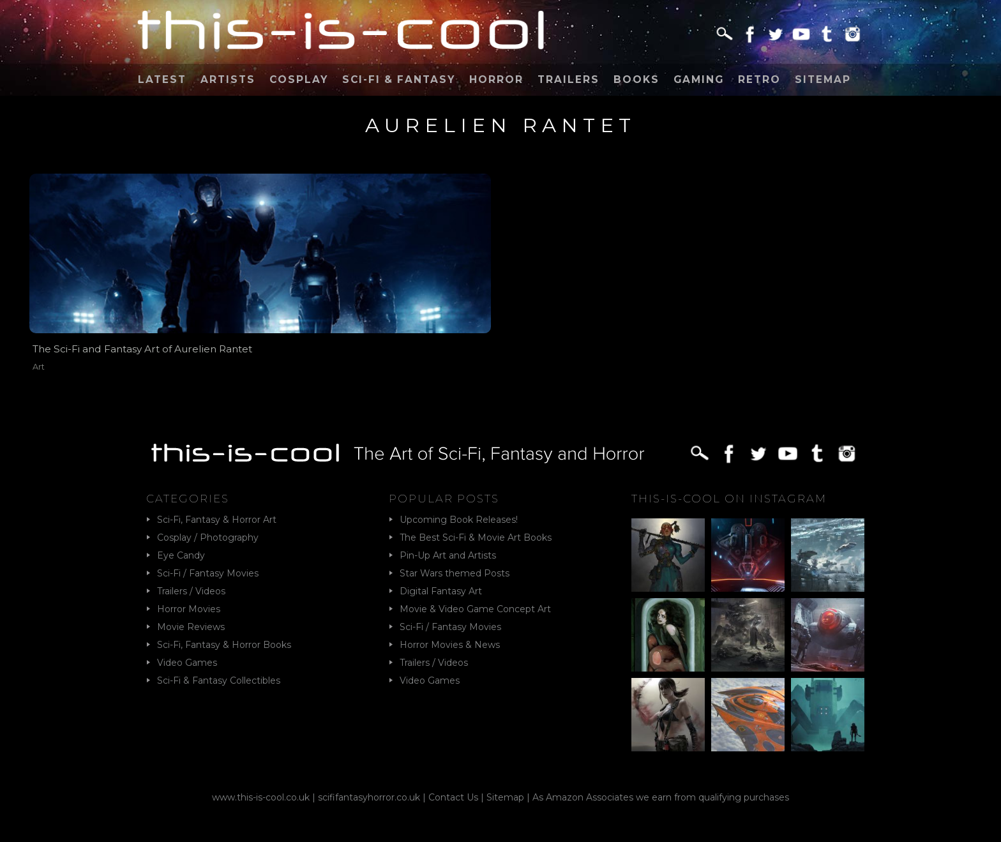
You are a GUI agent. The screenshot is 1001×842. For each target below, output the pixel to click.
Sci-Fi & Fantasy (398, 79)
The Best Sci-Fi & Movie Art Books (476, 537)
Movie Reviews (191, 627)
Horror (496, 79)
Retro (759, 79)
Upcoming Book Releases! (459, 519)
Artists (227, 79)
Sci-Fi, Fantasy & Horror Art (216, 519)
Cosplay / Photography (208, 537)
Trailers (568, 79)
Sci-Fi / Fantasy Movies (208, 573)
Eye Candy (181, 555)
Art (39, 367)
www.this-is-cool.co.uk (261, 797)
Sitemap (823, 79)
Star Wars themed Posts (454, 573)
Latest (162, 79)
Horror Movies (188, 609)
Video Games (187, 662)
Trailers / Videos (191, 591)
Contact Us (453, 797)
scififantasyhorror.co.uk (369, 797)
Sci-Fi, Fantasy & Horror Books (224, 644)
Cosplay (298, 79)
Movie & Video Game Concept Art (475, 609)
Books (636, 79)
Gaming (699, 79)
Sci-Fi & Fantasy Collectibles (218, 680)
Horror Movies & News (450, 644)
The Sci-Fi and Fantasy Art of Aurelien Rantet (142, 349)
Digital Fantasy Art (441, 591)
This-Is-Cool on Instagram (729, 498)
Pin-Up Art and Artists (448, 555)
